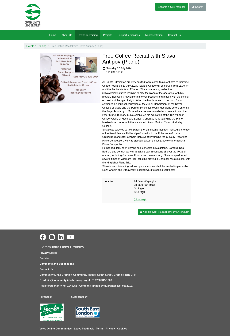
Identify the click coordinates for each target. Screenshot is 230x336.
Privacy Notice (48, 252)
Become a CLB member (171, 7)
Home (52, 35)
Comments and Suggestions (57, 263)
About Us (67, 35)
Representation (154, 35)
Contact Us (174, 35)
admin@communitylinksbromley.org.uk (67, 280)
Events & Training (88, 35)
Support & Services (129, 35)
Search (197, 7)
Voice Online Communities (56, 328)
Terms (99, 328)
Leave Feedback (84, 328)
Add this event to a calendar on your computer (164, 212)
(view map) (140, 199)
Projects (107, 35)
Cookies (45, 258)
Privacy (110, 328)
